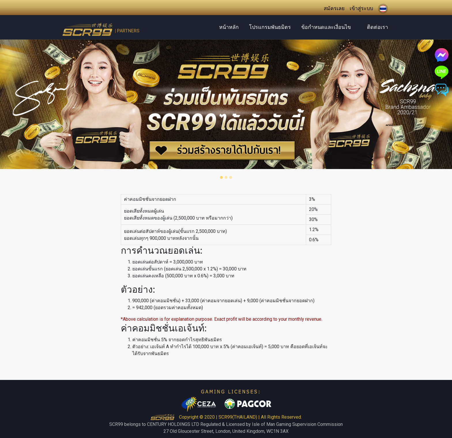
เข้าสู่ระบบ (361, 8)
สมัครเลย (334, 8)
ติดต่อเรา (377, 27)
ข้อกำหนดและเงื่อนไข (326, 27)
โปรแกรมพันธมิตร (270, 27)
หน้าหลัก (229, 27)
